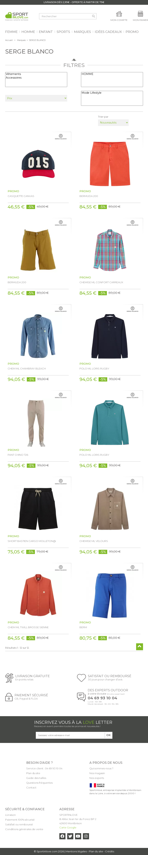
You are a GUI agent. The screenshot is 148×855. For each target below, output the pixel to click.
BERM (83, 627)
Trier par (103, 116)
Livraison (10, 814)
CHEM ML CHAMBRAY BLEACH (27, 368)
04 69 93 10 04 (102, 698)
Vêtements (36, 74)
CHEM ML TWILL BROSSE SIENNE (28, 627)
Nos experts (96, 777)
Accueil (9, 40)
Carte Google (67, 827)
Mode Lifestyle (112, 93)
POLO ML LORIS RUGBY (94, 368)
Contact (31, 787)
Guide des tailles (36, 777)
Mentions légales (76, 851)
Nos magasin (97, 773)
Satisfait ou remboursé (19, 824)
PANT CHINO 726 (18, 454)
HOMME (112, 74)
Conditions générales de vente (24, 829)
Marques (21, 40)
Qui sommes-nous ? (101, 768)
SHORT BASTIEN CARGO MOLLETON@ (32, 541)
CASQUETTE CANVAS (21, 196)
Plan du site (33, 773)
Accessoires (36, 78)
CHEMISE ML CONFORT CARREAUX (101, 282)
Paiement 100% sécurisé (20, 819)
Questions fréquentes (39, 782)
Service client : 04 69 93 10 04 (44, 768)
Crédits (109, 851)
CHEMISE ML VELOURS (93, 541)
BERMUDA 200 (88, 196)
